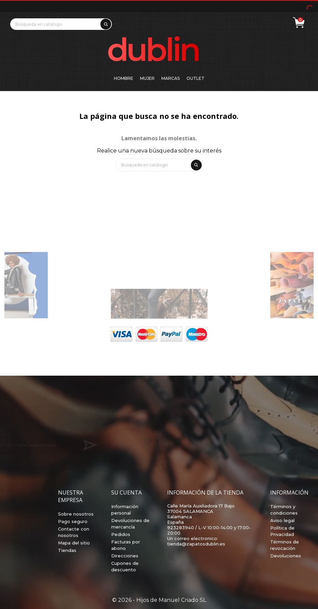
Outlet (195, 78)
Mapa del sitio (74, 542)
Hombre (123, 78)
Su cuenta (126, 492)
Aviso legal (282, 520)
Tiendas (67, 550)
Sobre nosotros (76, 514)
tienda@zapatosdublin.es (196, 544)
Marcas (170, 78)
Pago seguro (72, 521)
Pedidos (120, 534)
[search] (104, 23)
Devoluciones (285, 555)
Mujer (147, 78)
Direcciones (124, 555)
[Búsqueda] (61, 24)
